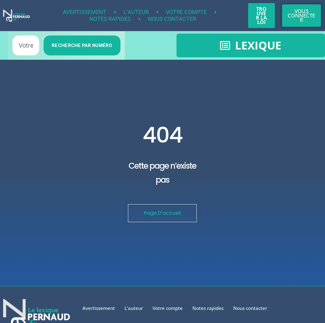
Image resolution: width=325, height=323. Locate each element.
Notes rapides (110, 19)
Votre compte (186, 12)
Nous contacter (172, 19)
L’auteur (136, 12)
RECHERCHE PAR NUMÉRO (82, 45)
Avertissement (84, 12)
